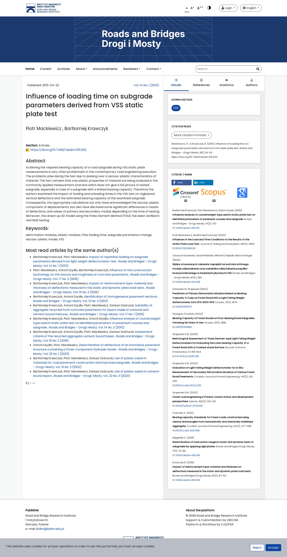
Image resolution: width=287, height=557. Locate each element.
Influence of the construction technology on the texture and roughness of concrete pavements (92, 272)
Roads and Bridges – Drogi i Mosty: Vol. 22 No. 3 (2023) (92, 376)
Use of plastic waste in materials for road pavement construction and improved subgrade (89, 360)
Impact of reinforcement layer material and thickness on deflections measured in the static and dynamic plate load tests (92, 285)
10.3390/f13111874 (182, 306)
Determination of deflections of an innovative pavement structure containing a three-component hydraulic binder (96, 347)
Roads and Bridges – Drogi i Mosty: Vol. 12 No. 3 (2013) (70, 301)
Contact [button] (152, 69)
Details (176, 83)
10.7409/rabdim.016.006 (186, 480)
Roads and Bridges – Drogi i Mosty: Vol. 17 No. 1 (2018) (107, 314)
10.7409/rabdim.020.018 (186, 282)
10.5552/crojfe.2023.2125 (186, 385)
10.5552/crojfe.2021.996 (186, 430)
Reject (257, 547)
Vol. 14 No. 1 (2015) (146, 85)
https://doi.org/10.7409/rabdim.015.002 (56, 150)
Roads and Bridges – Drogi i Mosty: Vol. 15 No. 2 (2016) (94, 290)
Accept (273, 547)
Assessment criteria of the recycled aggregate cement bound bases (92, 334)
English (250, 8)
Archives (63, 69)
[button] (182, 182)
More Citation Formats (190, 135)
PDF (176, 108)
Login (227, 8)
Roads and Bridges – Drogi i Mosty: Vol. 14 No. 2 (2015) (86, 327)
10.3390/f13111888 (182, 327)
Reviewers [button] (130, 69)
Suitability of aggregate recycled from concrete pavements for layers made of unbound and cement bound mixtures (92, 309)
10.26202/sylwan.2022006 (187, 405)
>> (34, 383)
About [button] (80, 69)
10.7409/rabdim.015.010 (185, 228)
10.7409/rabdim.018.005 (186, 455)
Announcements (105, 69)
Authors (252, 83)
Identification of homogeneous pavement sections (121, 296)
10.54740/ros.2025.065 (185, 356)
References (201, 83)
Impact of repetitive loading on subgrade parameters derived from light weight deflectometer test (90, 259)
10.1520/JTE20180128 (183, 248)
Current (45, 69)
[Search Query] (228, 68)
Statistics (226, 83)
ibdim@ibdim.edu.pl (50, 529)
